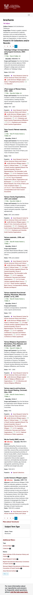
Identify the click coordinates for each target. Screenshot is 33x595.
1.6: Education (8, 84)
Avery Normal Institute (9, 571)
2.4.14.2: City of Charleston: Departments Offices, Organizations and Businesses (15, 179)
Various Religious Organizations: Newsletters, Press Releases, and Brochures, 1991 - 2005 (15, 344)
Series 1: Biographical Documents (14, 82)
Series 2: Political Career (11, 165)
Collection (6, 548)
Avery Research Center (9, 559)
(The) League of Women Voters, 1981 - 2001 (15, 90)
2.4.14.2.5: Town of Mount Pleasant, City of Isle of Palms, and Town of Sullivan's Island (16, 183)
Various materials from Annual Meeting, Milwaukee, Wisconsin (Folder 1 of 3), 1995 (15, 295)
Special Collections (18, 472)
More (6, 574)
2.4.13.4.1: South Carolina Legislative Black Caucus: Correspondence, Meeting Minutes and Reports (16, 285)
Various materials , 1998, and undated (14, 238)
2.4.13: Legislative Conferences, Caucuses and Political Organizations (15, 277)
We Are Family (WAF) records (14, 439)
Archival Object (7, 546)
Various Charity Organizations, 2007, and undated (14, 198)
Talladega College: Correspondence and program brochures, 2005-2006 (16, 52)
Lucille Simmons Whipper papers (16, 80)
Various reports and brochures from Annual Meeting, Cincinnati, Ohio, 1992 (15, 390)
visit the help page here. (19, 592)
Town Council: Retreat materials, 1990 (15, 130)
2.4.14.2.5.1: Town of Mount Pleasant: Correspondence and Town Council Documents (15, 189)
